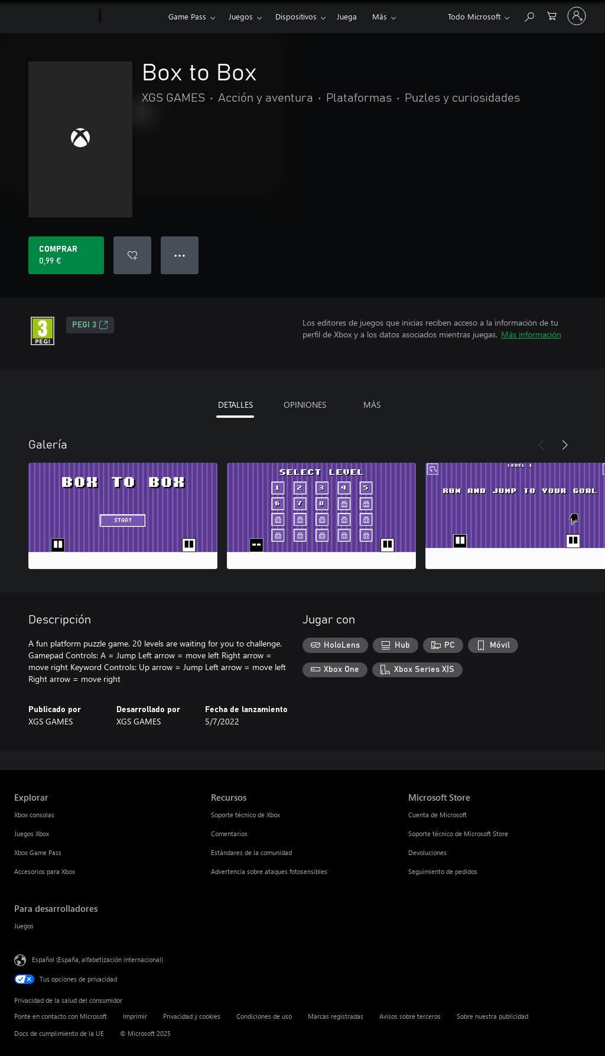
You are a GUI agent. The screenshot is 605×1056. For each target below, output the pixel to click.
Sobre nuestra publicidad (492, 1016)
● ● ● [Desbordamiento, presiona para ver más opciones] (180, 255)
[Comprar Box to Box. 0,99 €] (66, 255)
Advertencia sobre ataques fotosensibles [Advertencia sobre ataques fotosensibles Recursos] (269, 871)
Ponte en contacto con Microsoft (60, 1016)
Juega (347, 16)
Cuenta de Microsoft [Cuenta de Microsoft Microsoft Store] (437, 814)
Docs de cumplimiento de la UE (59, 1033)
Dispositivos (296, 16)
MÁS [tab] (371, 404)
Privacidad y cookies (191, 1016)
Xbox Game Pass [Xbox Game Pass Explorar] (37, 852)
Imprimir (135, 1016)
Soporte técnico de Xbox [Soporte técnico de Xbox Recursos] (245, 814)
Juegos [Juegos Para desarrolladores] (24, 926)
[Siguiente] (565, 445)
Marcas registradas (335, 1016)
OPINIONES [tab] (305, 404)
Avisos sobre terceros (410, 1016)
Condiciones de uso (264, 1016)
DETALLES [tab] (235, 404)
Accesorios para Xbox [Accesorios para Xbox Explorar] (44, 871)
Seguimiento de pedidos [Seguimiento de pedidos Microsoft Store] (442, 871)
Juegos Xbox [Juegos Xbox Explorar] (31, 833)
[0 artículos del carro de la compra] (552, 15)
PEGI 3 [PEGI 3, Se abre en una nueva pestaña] (90, 325)
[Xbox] (133, 17)
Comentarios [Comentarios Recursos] (229, 833)
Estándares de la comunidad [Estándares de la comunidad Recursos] (251, 852)
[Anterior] (541, 445)
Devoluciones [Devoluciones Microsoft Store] (427, 852)
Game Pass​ (187, 16)
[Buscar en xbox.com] (528, 15)
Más (379, 16)
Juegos (241, 16)
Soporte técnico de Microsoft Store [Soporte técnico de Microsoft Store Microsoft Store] (458, 833)
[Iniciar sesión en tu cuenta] (576, 16)
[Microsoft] (54, 17)
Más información (531, 334)
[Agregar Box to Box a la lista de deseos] (132, 255)
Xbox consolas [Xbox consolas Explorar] (34, 814)
